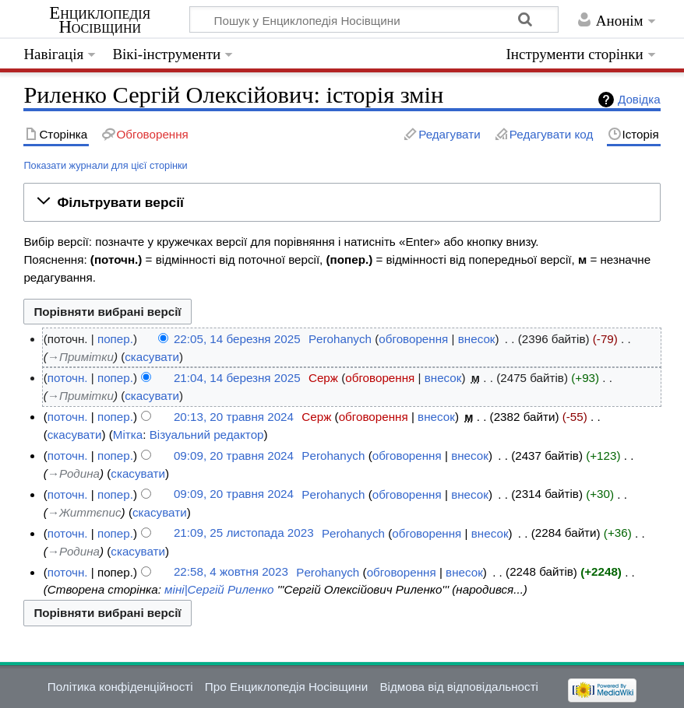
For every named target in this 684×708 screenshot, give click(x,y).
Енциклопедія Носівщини (99, 20)
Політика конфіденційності (120, 686)
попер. (115, 338)
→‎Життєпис (85, 512)
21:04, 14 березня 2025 (237, 377)
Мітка (128, 434)
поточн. (68, 377)
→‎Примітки (81, 356)
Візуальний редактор (207, 434)
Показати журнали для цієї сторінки (105, 165)
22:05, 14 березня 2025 (237, 338)
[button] (342, 202)
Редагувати (449, 134)
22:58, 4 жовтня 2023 (231, 572)
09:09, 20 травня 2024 (234, 455)
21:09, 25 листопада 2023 (244, 533)
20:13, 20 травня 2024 (234, 416)
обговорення (413, 338)
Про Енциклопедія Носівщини (286, 686)
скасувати (152, 356)
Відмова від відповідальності (458, 686)
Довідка (639, 99)
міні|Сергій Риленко (218, 589)
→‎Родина (74, 473)
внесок (476, 338)
